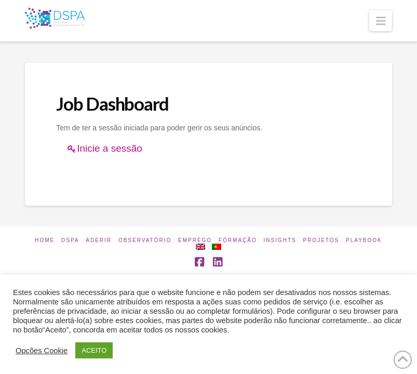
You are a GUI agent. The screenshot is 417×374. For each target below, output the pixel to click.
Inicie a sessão (109, 148)
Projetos (321, 240)
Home (45, 240)
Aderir (99, 240)
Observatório (144, 240)
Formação (238, 240)
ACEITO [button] (94, 350)
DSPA (70, 240)
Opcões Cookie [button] (42, 350)
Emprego (195, 240)
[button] (380, 20)
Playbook (364, 240)
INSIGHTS (280, 240)
